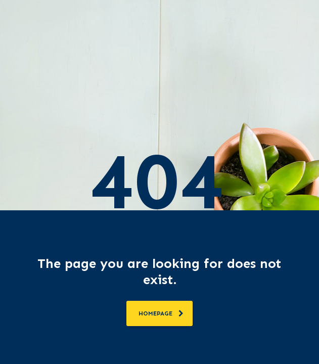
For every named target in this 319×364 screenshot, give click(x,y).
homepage (161, 313)
